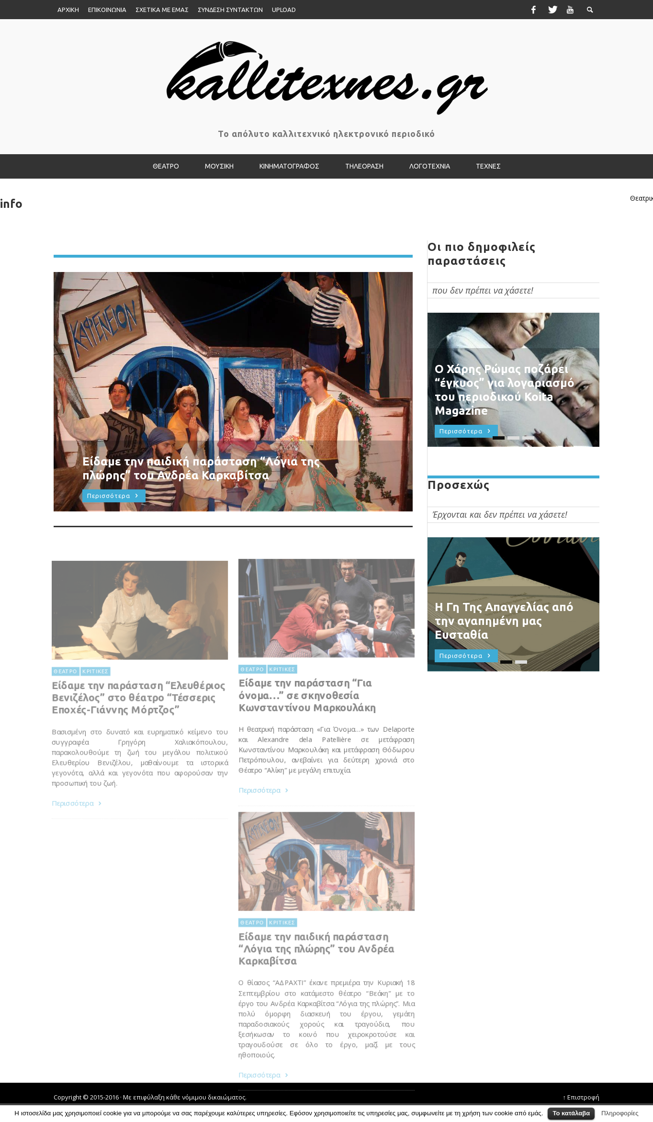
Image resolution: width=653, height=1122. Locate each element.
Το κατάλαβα (571, 1113)
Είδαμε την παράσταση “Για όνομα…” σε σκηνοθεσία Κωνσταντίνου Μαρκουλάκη (306, 717)
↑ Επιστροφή (581, 1097)
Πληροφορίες (620, 1113)
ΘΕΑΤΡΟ (250, 691)
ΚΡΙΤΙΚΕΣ (281, 691)
